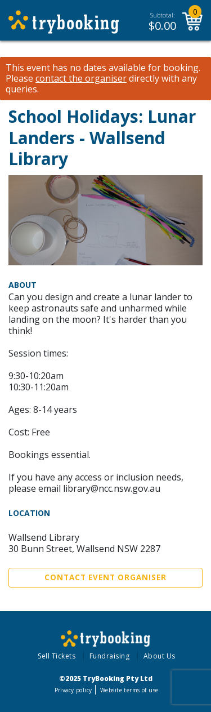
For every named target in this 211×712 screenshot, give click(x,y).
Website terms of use (129, 690)
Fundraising (109, 656)
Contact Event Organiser (105, 577)
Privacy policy (73, 690)
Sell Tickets (56, 656)
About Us (159, 656)
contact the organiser (81, 78)
